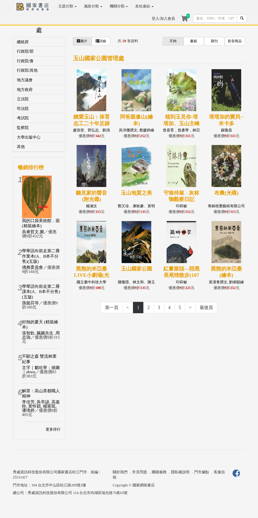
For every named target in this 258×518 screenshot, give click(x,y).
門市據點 (201, 472)
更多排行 (53, 429)
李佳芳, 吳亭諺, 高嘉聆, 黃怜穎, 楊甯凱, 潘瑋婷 (41, 406)
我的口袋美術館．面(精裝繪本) (41, 223)
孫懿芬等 (30, 303)
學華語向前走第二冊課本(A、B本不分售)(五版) (41, 291)
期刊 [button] (214, 41)
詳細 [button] (101, 41)
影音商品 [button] (235, 41)
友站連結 (144, 6)
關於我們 (120, 472)
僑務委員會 (32, 267)
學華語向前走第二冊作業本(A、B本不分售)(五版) (41, 256)
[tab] (39, 42)
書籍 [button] (193, 41)
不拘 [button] (173, 41)
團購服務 (159, 472)
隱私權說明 (180, 472)
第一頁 (111, 307)
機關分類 (119, 6)
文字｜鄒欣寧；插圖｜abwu (41, 369)
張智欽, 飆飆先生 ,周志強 (41, 335)
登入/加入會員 (163, 19)
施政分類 (93, 6)
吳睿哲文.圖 (33, 231)
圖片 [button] (82, 41)
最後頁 (206, 307)
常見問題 (139, 472)
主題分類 (67, 6)
